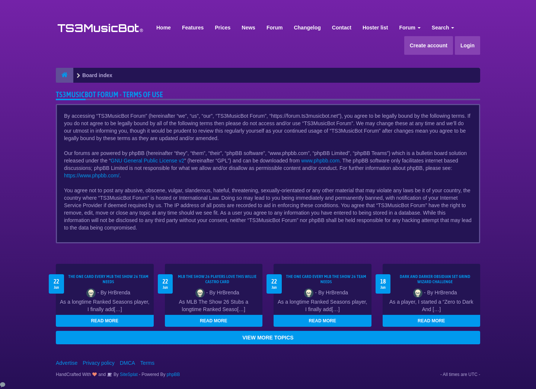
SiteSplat (128, 374)
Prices (222, 28)
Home (163, 28)
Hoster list (375, 28)
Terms (147, 363)
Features (193, 28)
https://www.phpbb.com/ (91, 175)
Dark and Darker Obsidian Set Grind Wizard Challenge (435, 279)
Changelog (307, 28)
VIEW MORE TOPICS (267, 338)
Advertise (66, 363)
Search (443, 28)
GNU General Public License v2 (147, 161)
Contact (341, 28)
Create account (428, 45)
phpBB (173, 374)
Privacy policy (99, 363)
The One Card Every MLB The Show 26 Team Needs (108, 279)
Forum (275, 28)
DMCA (127, 363)
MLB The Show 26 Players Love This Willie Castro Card (217, 279)
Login (467, 45)
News (248, 28)
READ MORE (104, 320)
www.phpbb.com (320, 161)
